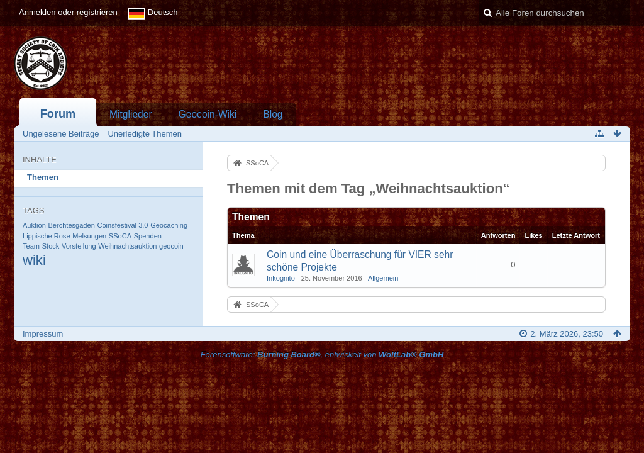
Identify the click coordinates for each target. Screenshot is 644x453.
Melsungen (89, 236)
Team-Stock (41, 246)
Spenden (148, 236)
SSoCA (120, 236)
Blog (272, 114)
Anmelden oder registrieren (68, 12)
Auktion (34, 225)
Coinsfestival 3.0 (122, 225)
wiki (34, 260)
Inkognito (281, 278)
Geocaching (168, 225)
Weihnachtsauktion (127, 246)
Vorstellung (79, 246)
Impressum (43, 333)
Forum (58, 114)
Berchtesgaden (71, 225)
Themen (42, 177)
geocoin (171, 246)
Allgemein (383, 278)
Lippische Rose (46, 236)
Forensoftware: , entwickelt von (322, 354)
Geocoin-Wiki (208, 114)
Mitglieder (130, 114)
